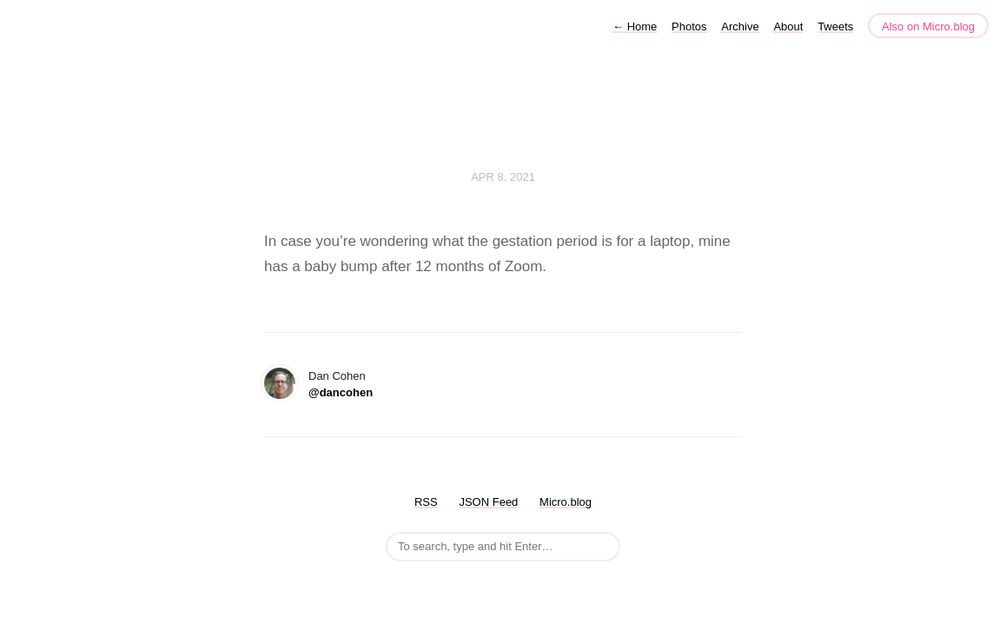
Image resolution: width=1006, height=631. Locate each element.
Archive (739, 26)
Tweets (835, 26)
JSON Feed (488, 501)
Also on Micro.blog (928, 26)
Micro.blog (565, 501)
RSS (426, 501)
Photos (689, 26)
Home (634, 26)
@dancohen (340, 392)
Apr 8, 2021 (503, 176)
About (788, 26)
